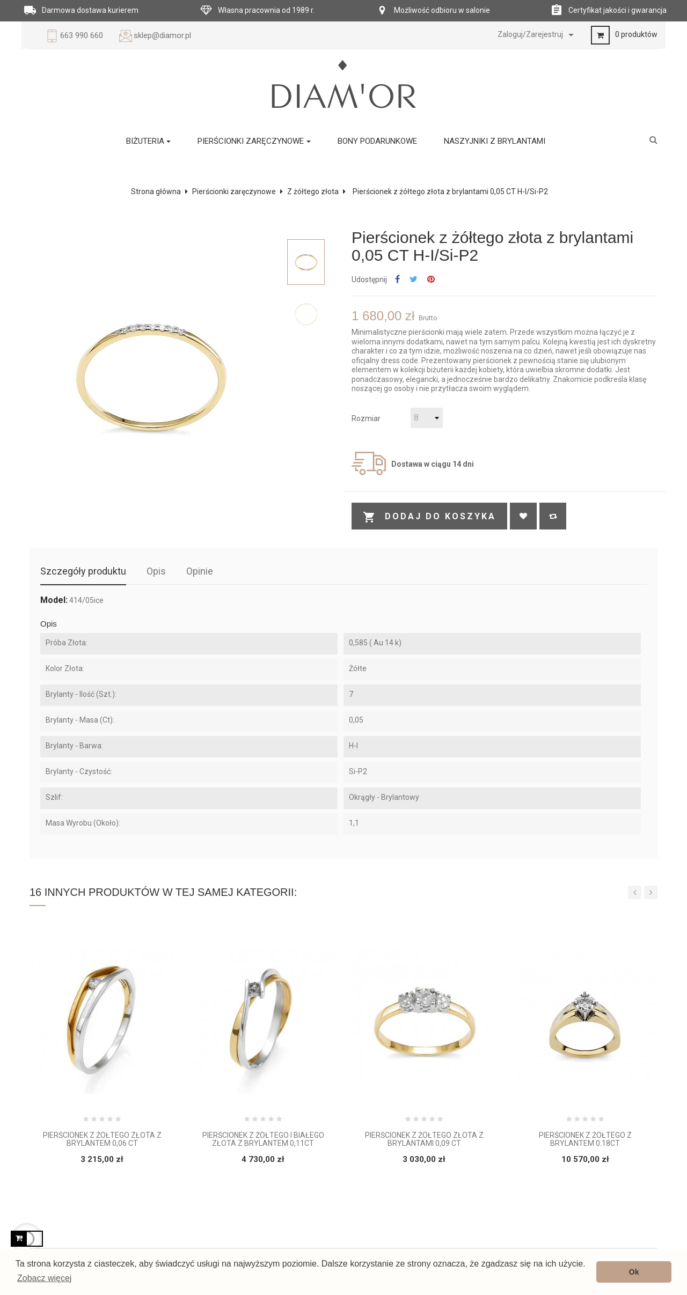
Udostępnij (397, 280)
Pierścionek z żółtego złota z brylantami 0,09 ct (424, 1139)
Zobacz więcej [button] (44, 1278)
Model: (54, 600)
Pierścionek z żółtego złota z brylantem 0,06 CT (102, 1139)
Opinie (199, 571)
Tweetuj (414, 280)
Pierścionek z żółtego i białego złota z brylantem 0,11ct (263, 1139)
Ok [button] (634, 1272)
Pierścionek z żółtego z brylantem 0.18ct (585, 1139)
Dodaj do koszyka (429, 517)
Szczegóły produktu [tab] (83, 571)
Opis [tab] (156, 571)
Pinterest (431, 280)
